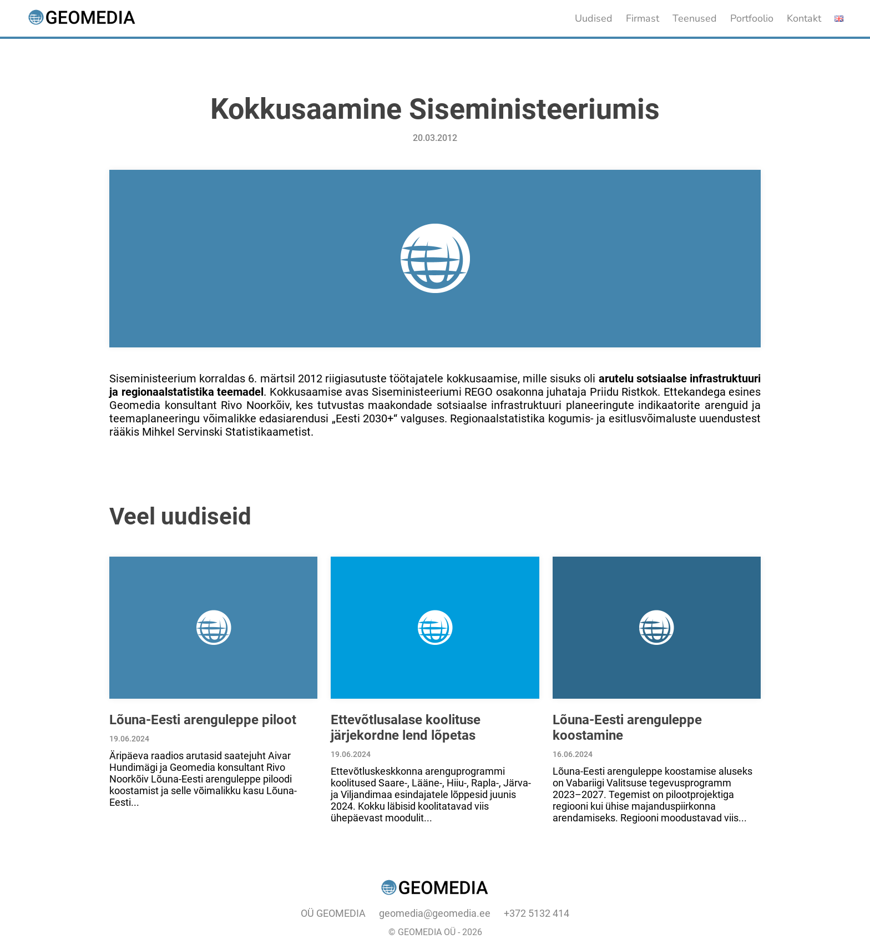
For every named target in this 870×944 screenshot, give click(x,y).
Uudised (594, 18)
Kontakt (804, 18)
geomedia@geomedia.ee (434, 913)
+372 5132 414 (536, 913)
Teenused (694, 18)
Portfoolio (751, 18)
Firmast (642, 18)
